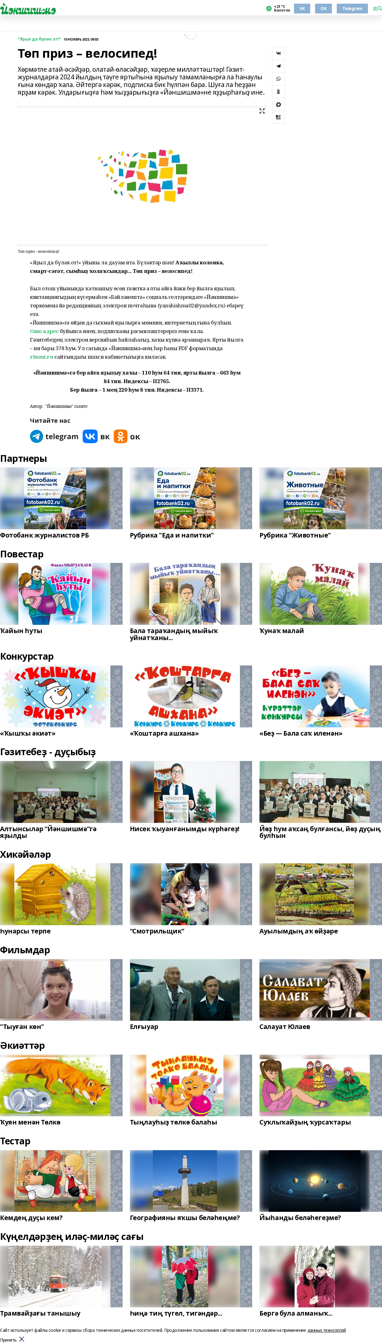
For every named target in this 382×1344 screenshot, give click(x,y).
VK (302, 8)
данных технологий (326, 1330)
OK (323, 8)
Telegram (352, 8)
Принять (8, 1340)
